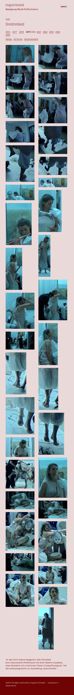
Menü (64, 6)
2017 (14, 32)
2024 (57, 32)
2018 (21, 32)
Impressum (53, 682)
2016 (8, 32)
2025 (8, 34)
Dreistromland (31, 39)
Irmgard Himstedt (15, 5)
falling (9, 39)
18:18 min (18, 39)
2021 (39, 32)
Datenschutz (11, 685)
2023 (51, 32)
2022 (45, 32)
